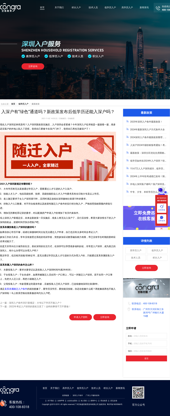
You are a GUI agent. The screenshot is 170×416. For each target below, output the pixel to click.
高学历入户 (127, 7)
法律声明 (60, 401)
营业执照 (103, 401)
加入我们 (84, 401)
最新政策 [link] (36, 104)
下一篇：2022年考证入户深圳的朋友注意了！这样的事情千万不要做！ (35, 306)
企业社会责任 (72, 401)
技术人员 (93, 7)
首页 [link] (13, 104)
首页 (42, 7)
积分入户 (76, 7)
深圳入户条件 (78, 395)
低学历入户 (110, 7)
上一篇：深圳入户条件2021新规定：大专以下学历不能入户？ (31, 302)
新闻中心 (94, 401)
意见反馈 (113, 401)
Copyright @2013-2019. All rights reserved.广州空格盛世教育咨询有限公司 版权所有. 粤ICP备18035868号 (82, 404)
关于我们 (59, 7)
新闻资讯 (144, 7)
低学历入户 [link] (23, 104)
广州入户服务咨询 (92, 395)
